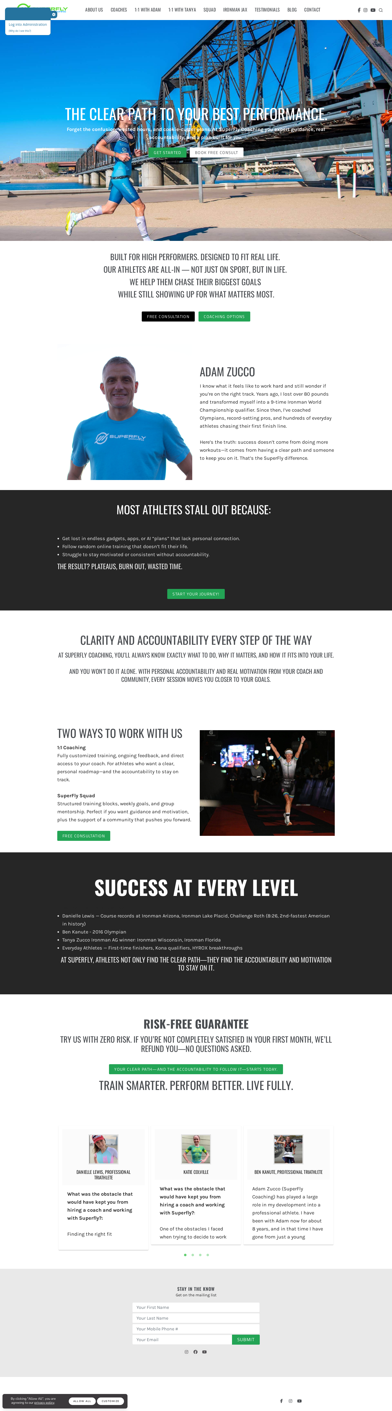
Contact (312, 9)
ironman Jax (235, 9)
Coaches (119, 9)
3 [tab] (200, 1255)
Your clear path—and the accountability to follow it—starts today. (196, 1069)
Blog (292, 9)
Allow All (82, 1401)
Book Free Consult (216, 152)
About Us (94, 9)
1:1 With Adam (148, 9)
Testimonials (267, 9)
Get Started (167, 152)
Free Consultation (168, 316)
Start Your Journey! (196, 594)
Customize (111, 1401)
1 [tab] (185, 1255)
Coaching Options (224, 316)
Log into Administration (28, 24)
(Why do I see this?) (20, 31)
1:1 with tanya (182, 9)
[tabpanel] (103, 1188)
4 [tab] (207, 1255)
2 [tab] (193, 1255)
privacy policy (44, 1402)
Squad (210, 9)
